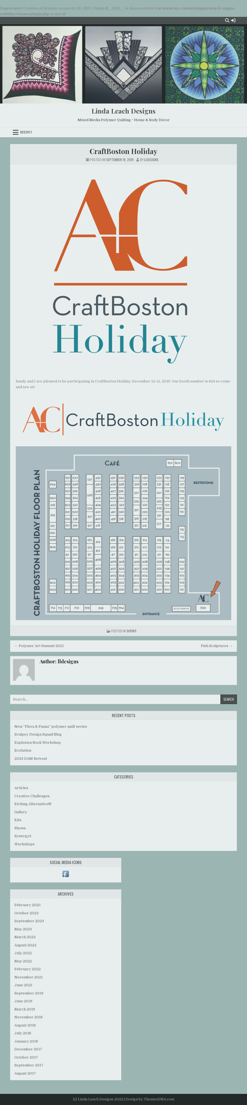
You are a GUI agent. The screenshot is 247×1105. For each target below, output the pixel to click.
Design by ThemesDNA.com (150, 1099)
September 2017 (28, 1065)
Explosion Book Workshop (37, 742)
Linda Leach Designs (123, 110)
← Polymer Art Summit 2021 (39, 646)
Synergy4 (22, 836)
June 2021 (23, 985)
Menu (26, 132)
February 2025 (27, 905)
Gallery (20, 812)
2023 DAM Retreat (30, 758)
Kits (17, 820)
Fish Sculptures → (217, 646)
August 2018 (25, 1025)
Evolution (22, 750)
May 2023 (23, 929)
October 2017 (26, 1057)
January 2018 (26, 1041)
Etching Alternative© (33, 804)
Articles (21, 788)
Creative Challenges (32, 796)
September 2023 (29, 921)
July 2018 (22, 1033)
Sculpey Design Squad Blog (38, 734)
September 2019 (28, 993)
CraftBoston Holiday (123, 151)
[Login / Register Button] (233, 20)
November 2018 (28, 1017)
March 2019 (24, 1009)
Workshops (24, 844)
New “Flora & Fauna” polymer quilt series (50, 726)
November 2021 (28, 977)
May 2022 (23, 961)
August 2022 (25, 945)
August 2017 (25, 1073)
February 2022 (27, 969)
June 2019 (23, 1001)
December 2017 (28, 1049)
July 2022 (23, 953)
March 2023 (25, 937)
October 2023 (26, 913)
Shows (131, 631)
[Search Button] (227, 20)
